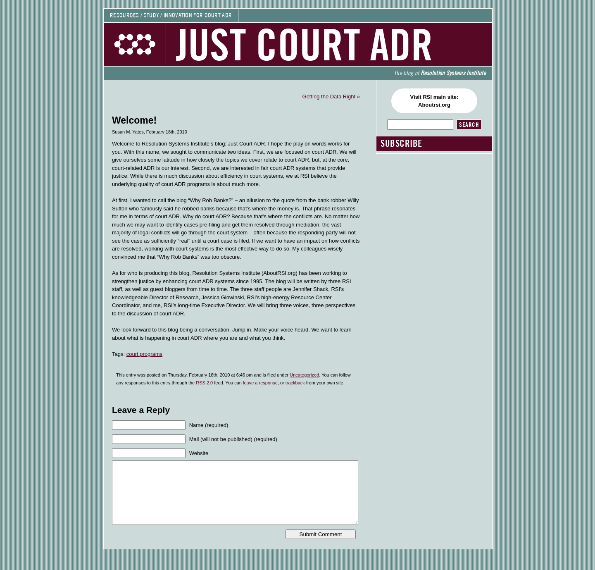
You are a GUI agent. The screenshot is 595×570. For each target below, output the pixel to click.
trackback (295, 382)
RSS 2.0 (204, 382)
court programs (144, 354)
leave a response (260, 382)
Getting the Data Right (329, 96)
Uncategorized (304, 374)
